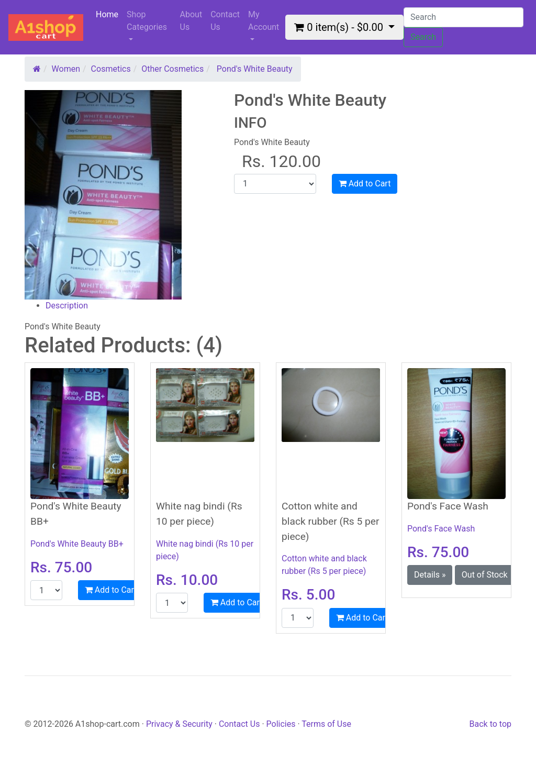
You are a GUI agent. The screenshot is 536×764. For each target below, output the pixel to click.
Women (66, 69)
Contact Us (225, 20)
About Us (191, 20)
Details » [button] (429, 575)
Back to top (490, 724)
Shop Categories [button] (147, 20)
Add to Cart (365, 184)
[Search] (463, 17)
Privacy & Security (180, 724)
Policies (281, 724)
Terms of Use (326, 724)
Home (109, 13)
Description (67, 306)
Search (423, 37)
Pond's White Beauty (255, 69)
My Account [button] (263, 20)
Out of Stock (485, 575)
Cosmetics (111, 69)
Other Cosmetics (172, 69)
